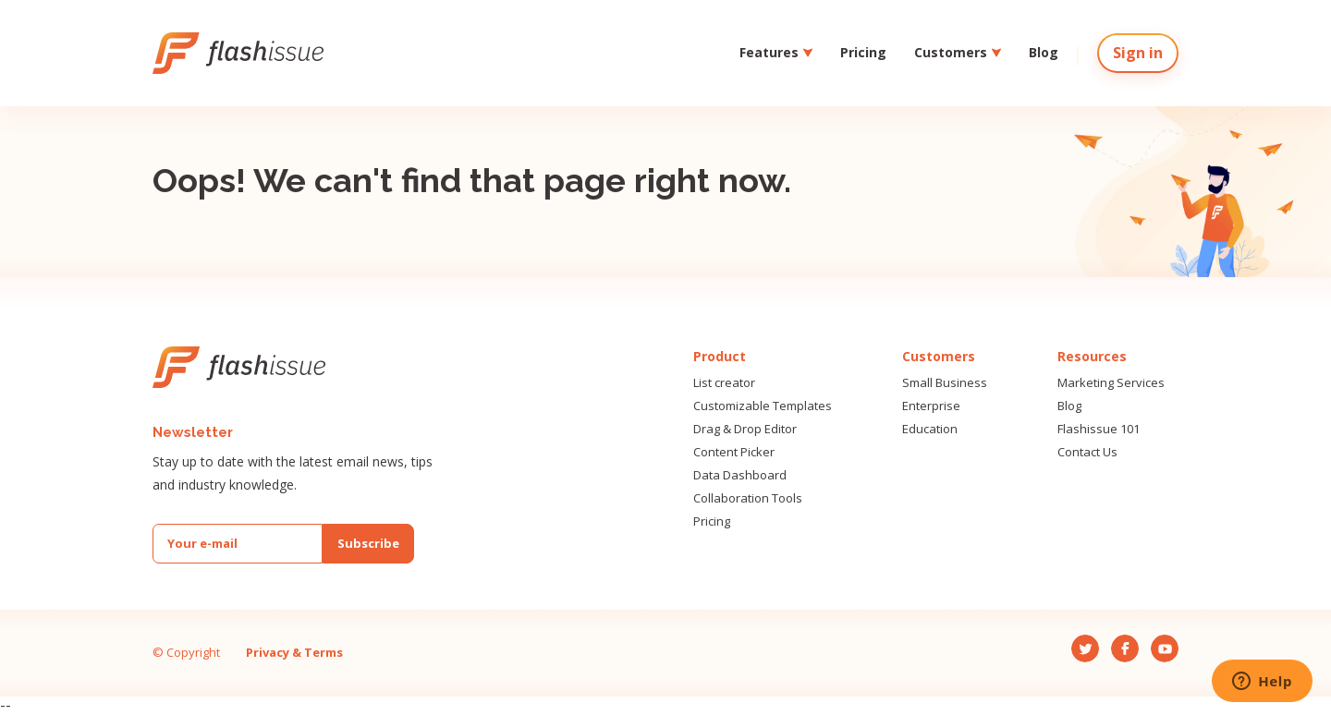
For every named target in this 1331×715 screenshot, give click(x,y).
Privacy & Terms (294, 652)
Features (775, 52)
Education (930, 429)
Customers (957, 52)
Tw (1080, 642)
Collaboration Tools (747, 498)
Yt (1158, 642)
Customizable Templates (762, 406)
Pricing (863, 52)
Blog (1043, 52)
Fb (1118, 642)
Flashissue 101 (1098, 429)
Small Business (944, 383)
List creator (724, 383)
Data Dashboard (740, 475)
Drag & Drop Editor (745, 429)
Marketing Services (1111, 383)
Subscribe (368, 543)
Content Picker (734, 452)
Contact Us (1087, 452)
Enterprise (931, 406)
